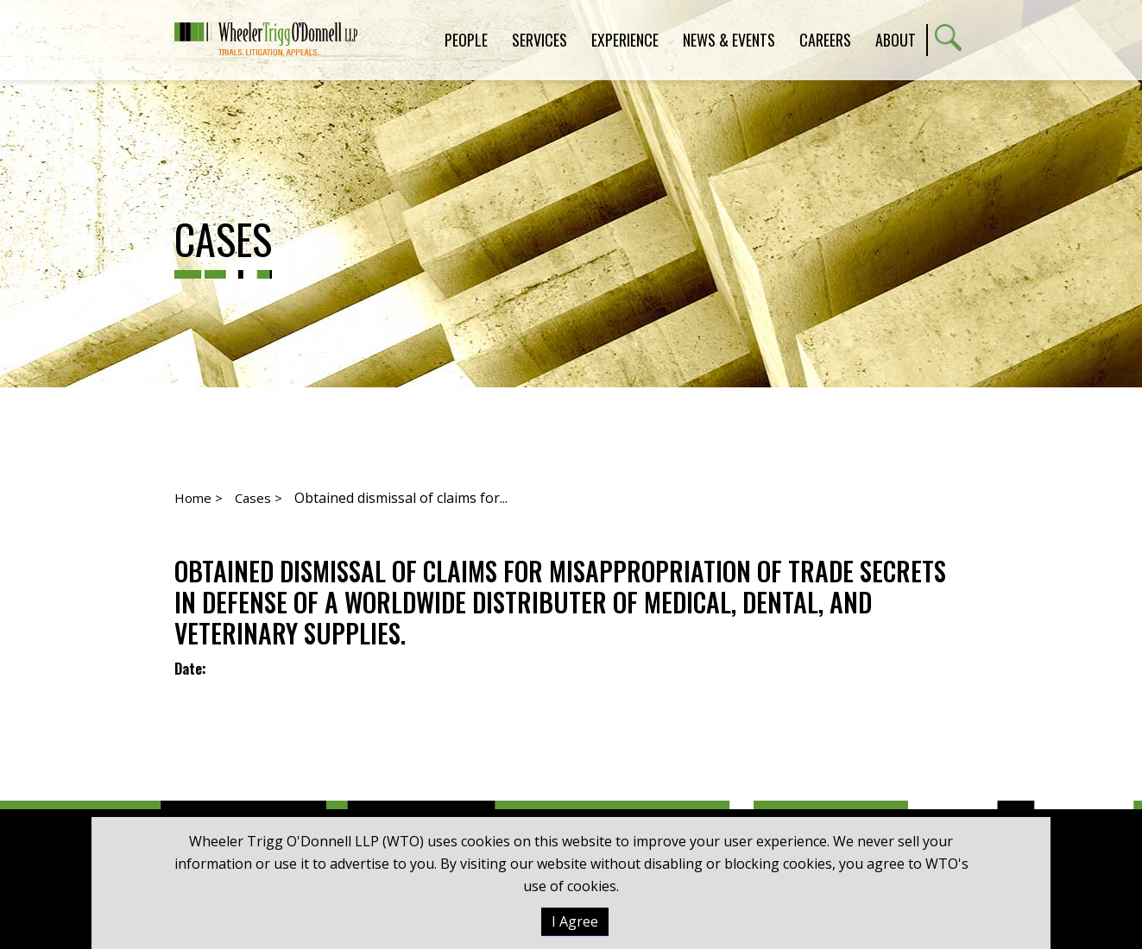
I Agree (575, 921)
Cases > (258, 497)
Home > (198, 497)
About (895, 39)
